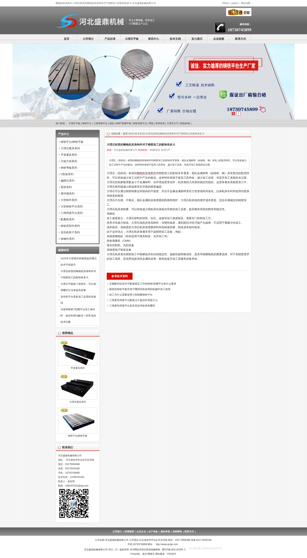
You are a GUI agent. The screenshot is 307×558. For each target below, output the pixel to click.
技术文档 (175, 38)
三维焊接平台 (100, 123)
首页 (66, 38)
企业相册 (218, 38)
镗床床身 (160, 123)
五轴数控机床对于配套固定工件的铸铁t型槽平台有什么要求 (142, 283)
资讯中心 (153, 38)
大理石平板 (132, 38)
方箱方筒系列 (69, 161)
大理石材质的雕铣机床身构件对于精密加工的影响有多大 (175, 133)
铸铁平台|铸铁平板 (72, 141)
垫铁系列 (66, 187)
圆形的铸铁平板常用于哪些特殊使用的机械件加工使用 (139, 289)
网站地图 (245, 3)
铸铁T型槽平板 (123, 123)
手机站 (225, 3)
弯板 (151, 123)
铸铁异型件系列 (70, 225)
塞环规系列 (67, 193)
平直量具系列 (69, 154)
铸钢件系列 (67, 238)
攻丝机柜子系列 (70, 232)
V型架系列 (67, 174)
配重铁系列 (67, 219)
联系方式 (240, 38)
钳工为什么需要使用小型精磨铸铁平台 (131, 294)
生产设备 (153, 531)
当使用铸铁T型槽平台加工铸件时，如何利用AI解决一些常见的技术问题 (78, 315)
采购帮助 (177, 531)
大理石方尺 (172, 123)
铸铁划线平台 (140, 123)
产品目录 (110, 38)
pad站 (235, 3)
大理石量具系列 (70, 148)
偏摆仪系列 (67, 180)
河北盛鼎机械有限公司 (125, 150)
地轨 (111, 123)
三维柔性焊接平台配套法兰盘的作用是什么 (133, 300)
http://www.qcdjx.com (167, 544)
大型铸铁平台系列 (72, 206)
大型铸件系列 (69, 200)
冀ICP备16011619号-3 (173, 549)
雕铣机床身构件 (146, 173)
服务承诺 (165, 531)
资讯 (131, 133)
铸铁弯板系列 (69, 167)
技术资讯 (139, 133)
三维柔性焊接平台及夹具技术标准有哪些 (132, 305)
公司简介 (88, 38)
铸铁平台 (86, 123)
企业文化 (141, 531)
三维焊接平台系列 (72, 212)
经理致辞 (129, 531)
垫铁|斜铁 (185, 123)
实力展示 (196, 38)
